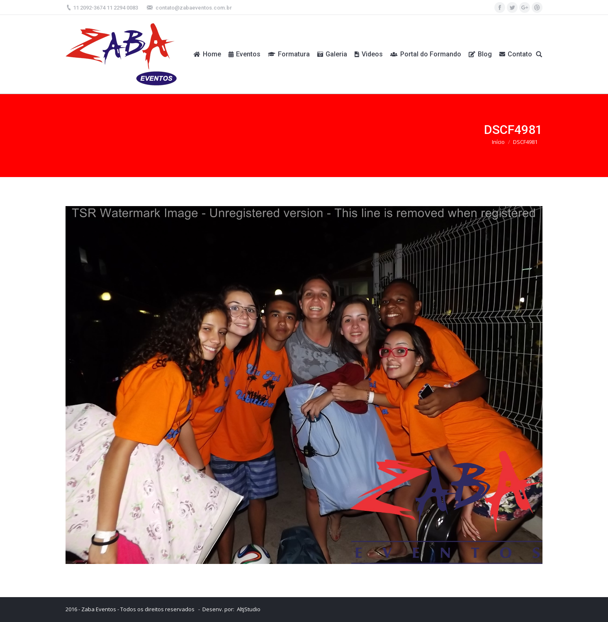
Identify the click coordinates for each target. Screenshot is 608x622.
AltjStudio (248, 609)
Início (498, 142)
